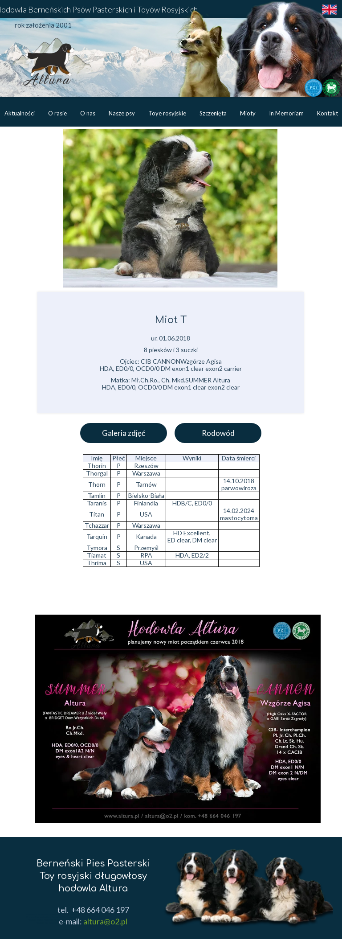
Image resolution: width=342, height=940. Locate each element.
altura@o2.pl (104, 921)
